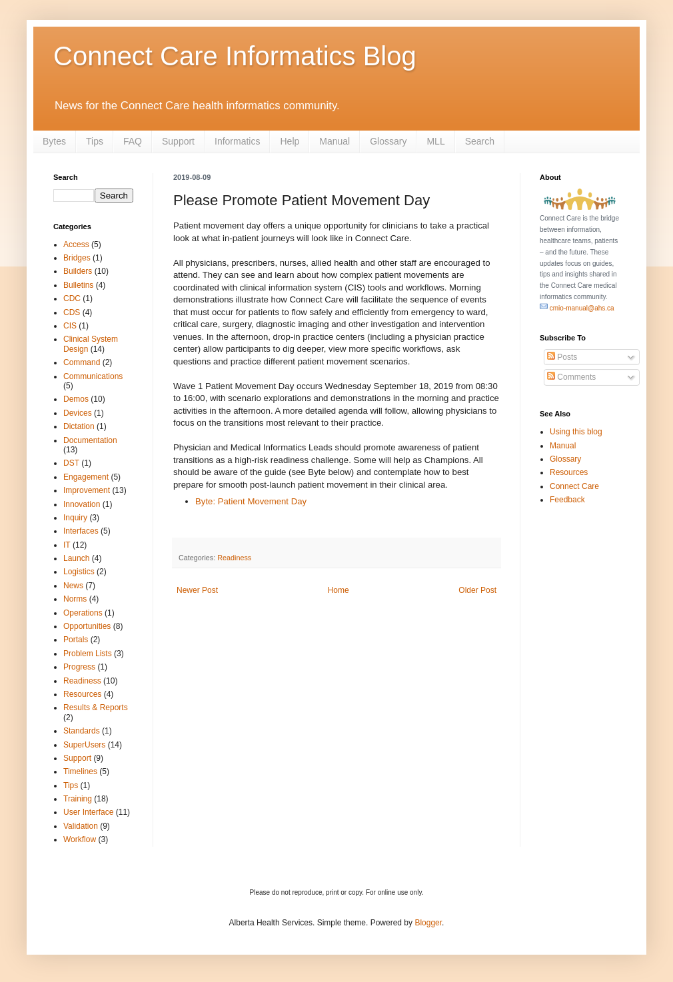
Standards (81, 731)
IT (67, 545)
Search (479, 141)
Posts (562, 357)
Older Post (477, 590)
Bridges (77, 257)
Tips (94, 141)
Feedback (567, 499)
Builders (77, 271)
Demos (76, 399)
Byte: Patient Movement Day (251, 501)
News (73, 585)
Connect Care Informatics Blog (234, 56)
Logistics (79, 571)
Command (81, 362)
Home (338, 590)
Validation (80, 826)
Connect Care (574, 486)
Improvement (86, 490)
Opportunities (87, 626)
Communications (93, 376)
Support (178, 141)
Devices (77, 413)
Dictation (79, 426)
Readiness (234, 558)
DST (71, 463)
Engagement (86, 477)
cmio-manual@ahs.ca (577, 308)
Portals (75, 639)
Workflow (79, 839)
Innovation (81, 504)
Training (77, 798)
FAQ (132, 141)
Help (289, 141)
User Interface (88, 812)
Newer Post (197, 590)
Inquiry (75, 517)
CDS (71, 312)
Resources (82, 694)
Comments (571, 377)
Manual (334, 141)
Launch (76, 558)
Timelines (80, 771)
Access (76, 244)
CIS (70, 325)
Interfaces (81, 531)
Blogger (428, 922)
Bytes (54, 141)
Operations (83, 613)
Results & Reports (95, 707)
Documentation (90, 440)
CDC (72, 298)
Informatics (237, 141)
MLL (435, 141)
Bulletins (78, 285)
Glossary (388, 141)
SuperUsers (84, 744)
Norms (75, 599)
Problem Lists (87, 653)
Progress (79, 667)
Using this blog (576, 431)
